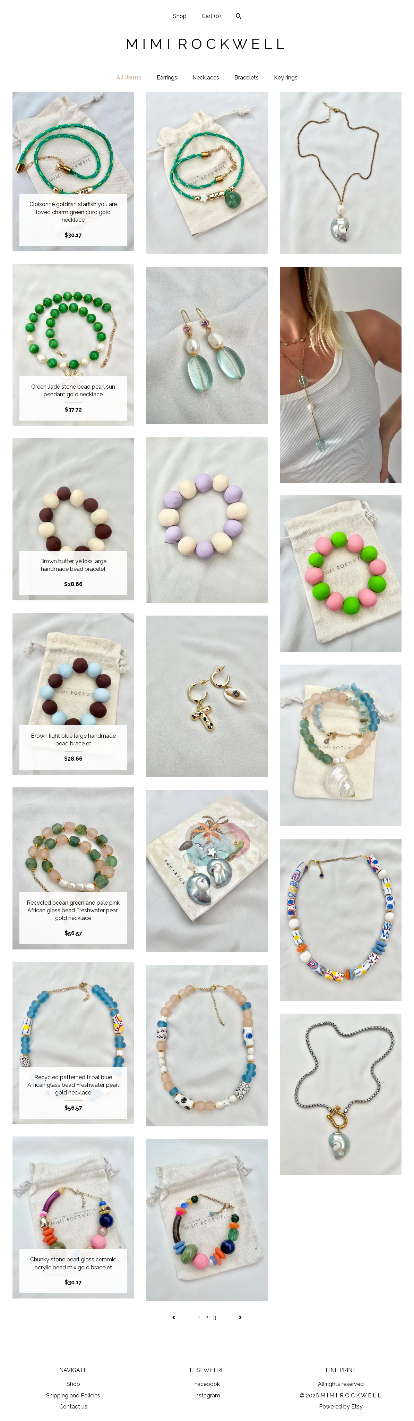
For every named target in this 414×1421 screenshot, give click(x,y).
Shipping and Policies (73, 1395)
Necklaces (205, 77)
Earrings (167, 77)
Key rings (285, 77)
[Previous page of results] (174, 1317)
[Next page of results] (240, 1317)
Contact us (73, 1406)
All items (129, 77)
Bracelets (246, 77)
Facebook (207, 1384)
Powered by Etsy (341, 1406)
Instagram (207, 1395)
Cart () (211, 16)
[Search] (238, 17)
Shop (180, 16)
